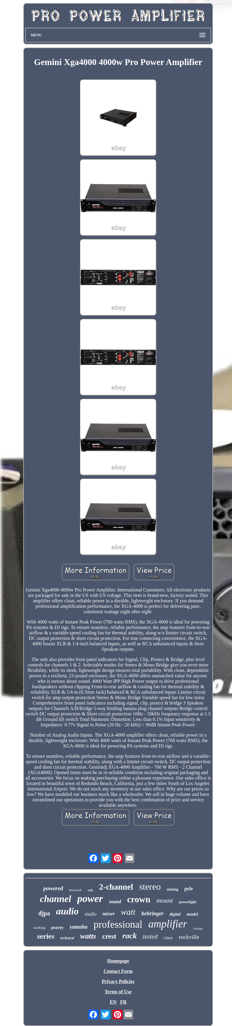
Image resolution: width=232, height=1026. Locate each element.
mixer (108, 914)
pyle (188, 888)
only (90, 890)
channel (55, 899)
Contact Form (118, 971)
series (45, 936)
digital (175, 914)
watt (128, 912)
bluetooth (75, 890)
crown (138, 899)
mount (164, 900)
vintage (198, 928)
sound (115, 901)
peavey (57, 927)
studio (90, 914)
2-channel (116, 886)
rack (129, 935)
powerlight (187, 902)
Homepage (118, 960)
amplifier (167, 924)
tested (150, 936)
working (39, 928)
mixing (172, 889)
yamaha (79, 927)
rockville (189, 937)
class (168, 937)
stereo (150, 886)
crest (109, 936)
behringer (152, 913)
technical (67, 938)
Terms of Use (118, 991)
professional (118, 924)
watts (88, 936)
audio (67, 911)
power (90, 898)
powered (53, 888)
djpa (44, 913)
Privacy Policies (118, 981)
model (192, 914)
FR (123, 1002)
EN (113, 1002)
